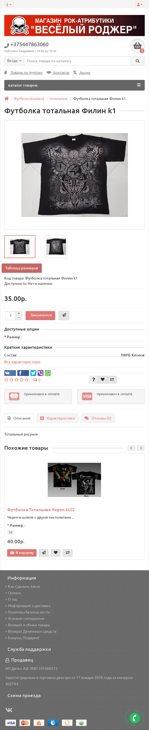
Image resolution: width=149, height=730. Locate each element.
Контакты (58, 73)
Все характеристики (22, 362)
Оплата (13, 593)
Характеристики (57, 418)
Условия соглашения (24, 618)
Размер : (14, 337)
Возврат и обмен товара (27, 625)
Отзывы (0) (97, 418)
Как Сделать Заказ (22, 586)
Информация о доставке (28, 606)
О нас (11, 599)
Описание (19, 418)
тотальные (58, 98)
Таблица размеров (21, 268)
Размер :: (18, 525)
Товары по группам (23, 73)
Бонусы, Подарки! (22, 638)
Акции (81, 73)
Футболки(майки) (29, 98)
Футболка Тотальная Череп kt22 (41, 509)
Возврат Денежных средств (31, 631)
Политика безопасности (27, 612)
